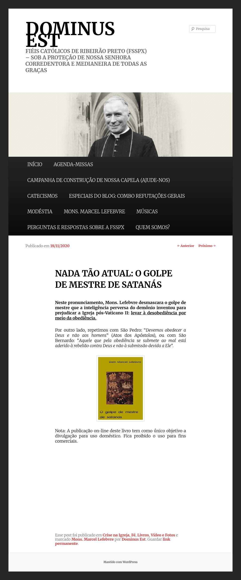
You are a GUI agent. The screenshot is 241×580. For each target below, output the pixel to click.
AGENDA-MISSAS (73, 164)
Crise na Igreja (116, 535)
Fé (133, 535)
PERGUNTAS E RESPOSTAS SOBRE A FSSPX (75, 227)
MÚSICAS (147, 211)
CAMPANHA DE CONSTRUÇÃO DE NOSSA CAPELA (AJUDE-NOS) (98, 180)
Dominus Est (134, 539)
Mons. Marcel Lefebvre (93, 539)
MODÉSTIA (39, 211)
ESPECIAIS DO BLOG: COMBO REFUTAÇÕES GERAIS (127, 196)
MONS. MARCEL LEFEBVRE (94, 211)
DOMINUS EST (70, 35)
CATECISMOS (42, 196)
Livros (143, 535)
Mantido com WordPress (120, 562)
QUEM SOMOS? (153, 227)
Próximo (207, 246)
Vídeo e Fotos (163, 535)
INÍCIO (34, 164)
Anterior (185, 246)
